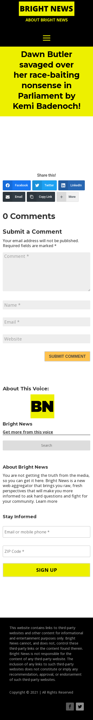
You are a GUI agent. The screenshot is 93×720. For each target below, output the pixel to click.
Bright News (17, 424)
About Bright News (47, 20)
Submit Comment (67, 356)
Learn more (46, 501)
